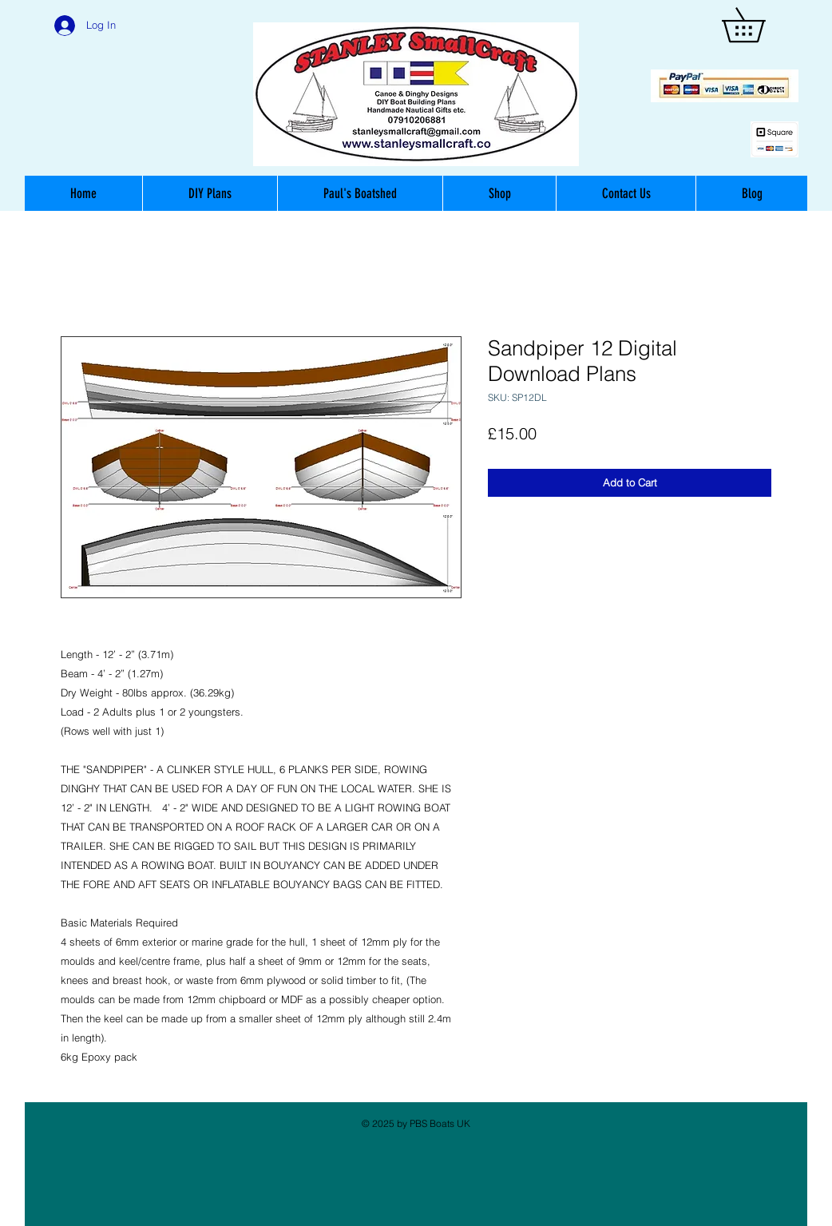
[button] (760, 24)
